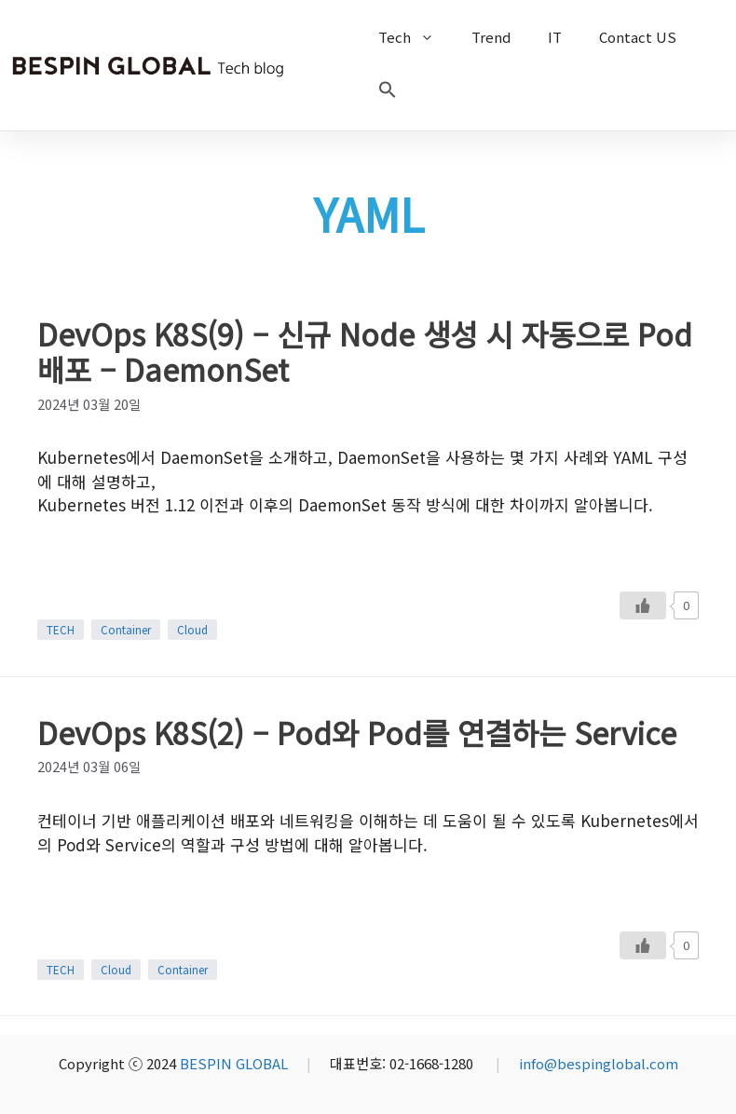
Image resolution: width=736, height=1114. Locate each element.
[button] (388, 93)
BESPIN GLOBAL (234, 1063)
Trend (491, 37)
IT (555, 37)
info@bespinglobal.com (598, 1063)
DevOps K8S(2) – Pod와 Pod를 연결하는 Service (356, 732)
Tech (415, 37)
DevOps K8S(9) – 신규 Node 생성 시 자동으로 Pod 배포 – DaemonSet (364, 351)
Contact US (637, 37)
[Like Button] (643, 605)
